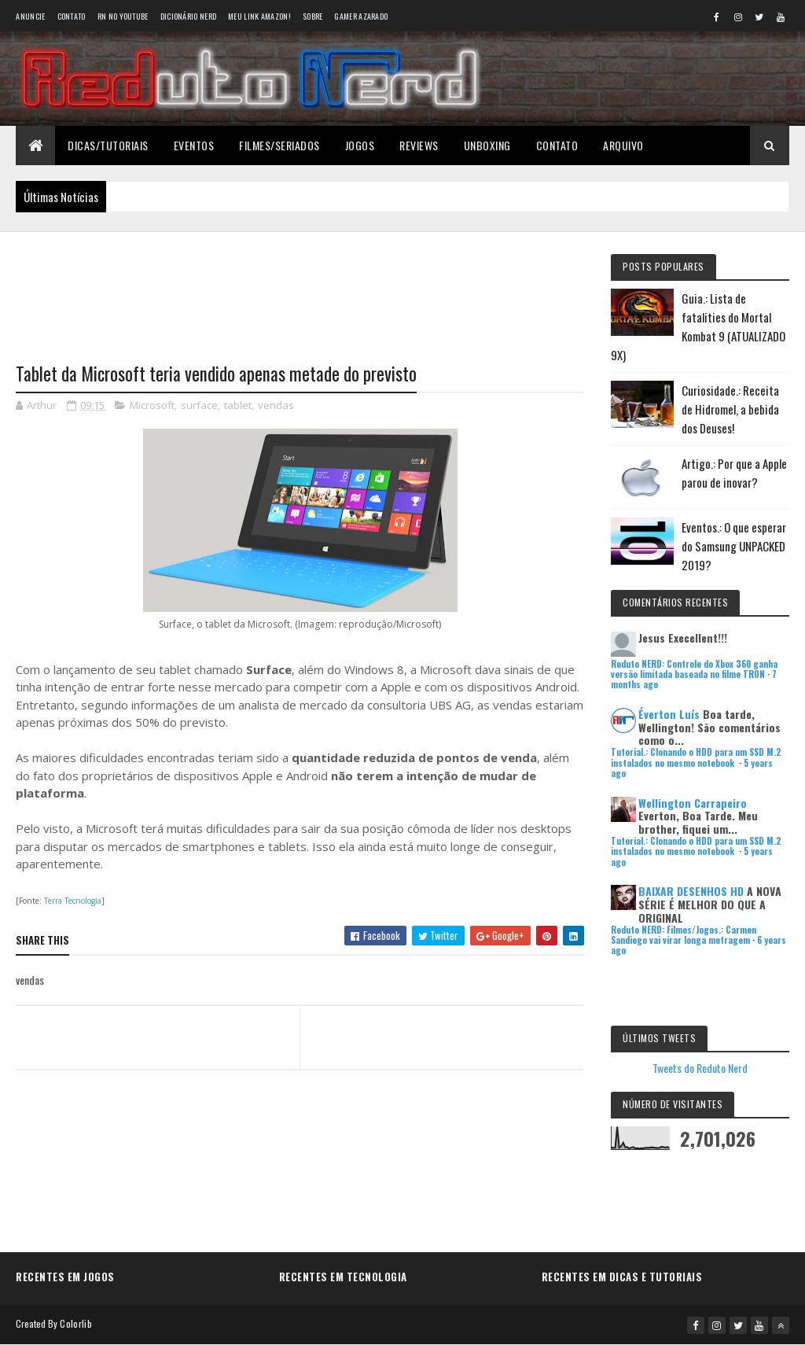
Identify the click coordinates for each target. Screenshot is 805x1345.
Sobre (313, 16)
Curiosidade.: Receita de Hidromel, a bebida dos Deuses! (730, 409)
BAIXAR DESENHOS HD (691, 891)
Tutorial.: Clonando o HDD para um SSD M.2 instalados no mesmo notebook (696, 757)
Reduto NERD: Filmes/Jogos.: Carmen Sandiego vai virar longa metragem (683, 934)
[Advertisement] (300, 287)
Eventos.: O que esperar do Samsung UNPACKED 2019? (734, 545)
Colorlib (75, 1323)
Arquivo (623, 145)
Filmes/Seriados (279, 145)
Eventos (194, 145)
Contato (71, 16)
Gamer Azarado (361, 16)
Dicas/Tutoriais (108, 145)
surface (199, 405)
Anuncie (30, 16)
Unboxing (487, 145)
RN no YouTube (123, 16)
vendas (276, 405)
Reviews (419, 145)
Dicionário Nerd (188, 16)
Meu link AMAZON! (259, 16)
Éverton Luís (669, 714)
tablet (238, 405)
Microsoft (152, 405)
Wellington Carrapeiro (692, 802)
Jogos (360, 145)
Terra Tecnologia (72, 900)
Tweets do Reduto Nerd (700, 1067)
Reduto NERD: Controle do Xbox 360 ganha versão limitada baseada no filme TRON (694, 669)
